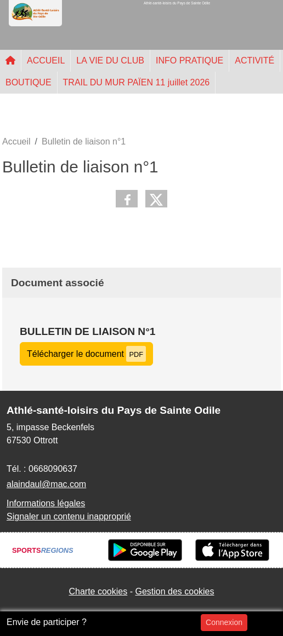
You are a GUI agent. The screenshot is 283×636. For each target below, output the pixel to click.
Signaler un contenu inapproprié (69, 516)
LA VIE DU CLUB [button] (110, 60)
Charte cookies (98, 591)
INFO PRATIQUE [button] (189, 60)
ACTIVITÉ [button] (254, 60)
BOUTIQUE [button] (28, 82)
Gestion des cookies (174, 591)
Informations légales (46, 503)
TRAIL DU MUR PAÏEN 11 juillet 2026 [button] (136, 82)
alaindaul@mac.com (46, 484)
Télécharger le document (86, 354)
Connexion (224, 622)
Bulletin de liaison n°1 (88, 331)
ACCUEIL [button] (46, 60)
